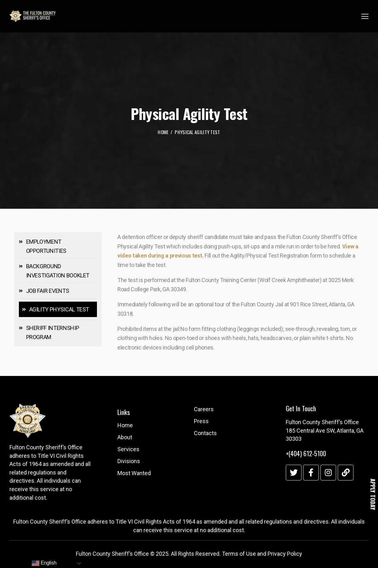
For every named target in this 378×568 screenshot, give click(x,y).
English (44, 563)
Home (163, 132)
